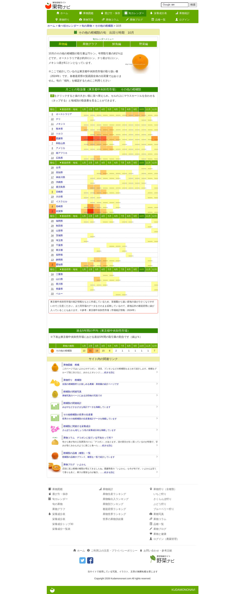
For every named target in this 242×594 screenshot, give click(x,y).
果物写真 (86, 19)
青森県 (59, 288)
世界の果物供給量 (113, 519)
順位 (52, 109)
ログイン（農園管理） (164, 539)
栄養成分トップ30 (62, 524)
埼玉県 (59, 240)
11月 (148, 109)
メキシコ (60, 124)
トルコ (59, 133)
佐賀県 (59, 211)
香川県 (59, 284)
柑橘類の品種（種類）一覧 (77, 453)
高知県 (59, 172)
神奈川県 (60, 177)
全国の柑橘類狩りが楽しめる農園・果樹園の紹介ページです (90, 384)
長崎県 (59, 206)
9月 (135, 109)
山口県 (59, 279)
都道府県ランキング (114, 509)
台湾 (58, 167)
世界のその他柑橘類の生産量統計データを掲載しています (89, 418)
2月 (90, 109)
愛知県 (59, 264)
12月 (154, 109)
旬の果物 (87, 25)
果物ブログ (134, 19)
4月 (103, 109)
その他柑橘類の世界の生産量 (78, 414)
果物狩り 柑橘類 (72, 380)
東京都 (59, 250)
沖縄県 (59, 182)
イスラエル (61, 201)
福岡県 (59, 221)
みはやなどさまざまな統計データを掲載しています (86, 407)
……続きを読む (107, 372)
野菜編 (143, 44)
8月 (129, 109)
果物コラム (110, 19)
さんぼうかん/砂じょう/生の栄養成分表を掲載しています (89, 430)
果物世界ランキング (114, 514)
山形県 (59, 230)
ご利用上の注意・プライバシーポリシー (112, 550)
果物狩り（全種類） (163, 489)
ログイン (182, 19)
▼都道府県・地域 (68, 109)
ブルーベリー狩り (163, 509)
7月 (122, 109)
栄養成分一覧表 (61, 529)
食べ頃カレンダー (68, 25)
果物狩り (62, 19)
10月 (141, 109)
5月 (109, 109)
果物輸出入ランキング (116, 499)
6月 (116, 109)
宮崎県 (59, 191)
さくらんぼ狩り (162, 499)
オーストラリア (64, 114)
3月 (97, 109)
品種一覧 (158, 19)
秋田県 (59, 225)
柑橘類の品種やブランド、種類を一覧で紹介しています (88, 457)
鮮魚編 (116, 44)
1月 (84, 109)
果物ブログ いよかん (74, 464)
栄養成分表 (158, 13)
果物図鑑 (86, 13)
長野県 (59, 255)
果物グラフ (90, 44)
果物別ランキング (113, 504)
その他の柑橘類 (104, 25)
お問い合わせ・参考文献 (156, 550)
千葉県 (59, 245)
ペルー (59, 293)
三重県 (59, 274)
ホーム (62, 13)
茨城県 (59, 235)
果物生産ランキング (114, 494)
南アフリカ (61, 153)
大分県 (59, 196)
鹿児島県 (60, 187)
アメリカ (60, 148)
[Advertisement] (103, 320)
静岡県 (59, 259)
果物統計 (182, 13)
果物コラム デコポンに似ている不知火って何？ (88, 437)
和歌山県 (60, 143)
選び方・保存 (110, 13)
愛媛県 (59, 138)
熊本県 (59, 128)
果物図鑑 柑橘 (71, 364)
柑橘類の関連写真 (72, 391)
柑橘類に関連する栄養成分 (77, 426)
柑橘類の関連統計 (72, 403)
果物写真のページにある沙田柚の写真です (82, 395)
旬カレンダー (134, 13)
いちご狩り (159, 494)
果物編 (63, 44)
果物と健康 (158, 534)
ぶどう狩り (159, 504)
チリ (58, 119)
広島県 (59, 158)
